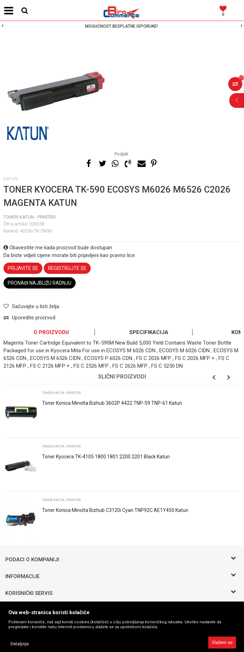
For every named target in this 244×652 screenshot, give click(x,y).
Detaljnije (20, 643)
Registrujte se (67, 268)
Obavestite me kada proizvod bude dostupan (58, 247)
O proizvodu (51, 332)
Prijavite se (23, 268)
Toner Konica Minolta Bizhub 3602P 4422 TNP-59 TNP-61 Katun (112, 403)
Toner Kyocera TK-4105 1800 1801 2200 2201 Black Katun (106, 456)
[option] (122, 26)
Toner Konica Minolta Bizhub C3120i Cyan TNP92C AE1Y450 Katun (115, 510)
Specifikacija (148, 332)
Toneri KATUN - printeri (30, 217)
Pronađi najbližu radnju (39, 283)
